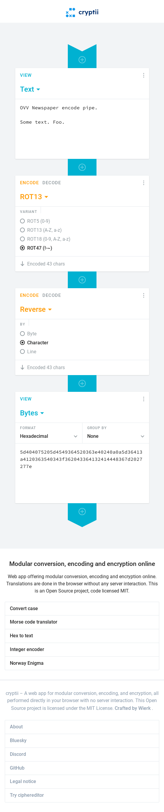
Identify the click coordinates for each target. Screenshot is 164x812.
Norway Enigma (27, 663)
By (22, 324)
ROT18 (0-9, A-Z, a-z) (48, 239)
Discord (18, 754)
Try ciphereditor (27, 795)
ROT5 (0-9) (38, 221)
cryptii (12, 693)
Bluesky (18, 740)
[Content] (82, 129)
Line (31, 351)
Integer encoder (27, 649)
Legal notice (23, 781)
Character (37, 343)
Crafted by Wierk (133, 708)
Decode (51, 182)
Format (28, 427)
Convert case (24, 608)
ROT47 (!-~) (39, 248)
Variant (28, 211)
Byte (31, 334)
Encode (29, 182)
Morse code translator (33, 622)
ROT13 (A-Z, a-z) (44, 230)
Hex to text (21, 635)
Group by (97, 427)
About (16, 727)
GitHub (17, 768)
